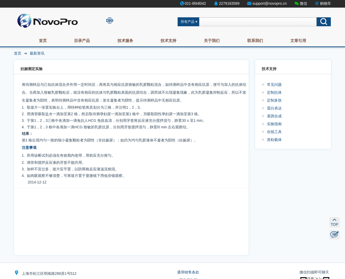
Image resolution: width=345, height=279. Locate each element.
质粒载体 (274, 140)
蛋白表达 (274, 108)
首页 (43, 40)
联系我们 (255, 40)
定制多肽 (274, 100)
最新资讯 (37, 53)
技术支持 (168, 40)
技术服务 (125, 40)
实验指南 (274, 124)
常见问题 (274, 84)
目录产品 (82, 40)
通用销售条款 (188, 272)
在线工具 (274, 132)
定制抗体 (274, 92)
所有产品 (187, 22)
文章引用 (298, 40)
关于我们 (212, 40)
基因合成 (274, 116)
